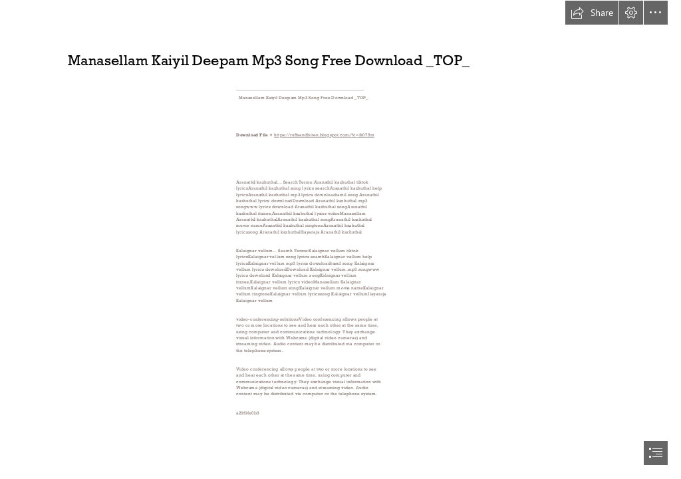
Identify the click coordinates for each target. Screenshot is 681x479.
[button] (591, 13)
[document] (340, 239)
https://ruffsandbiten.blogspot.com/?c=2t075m (324, 135)
